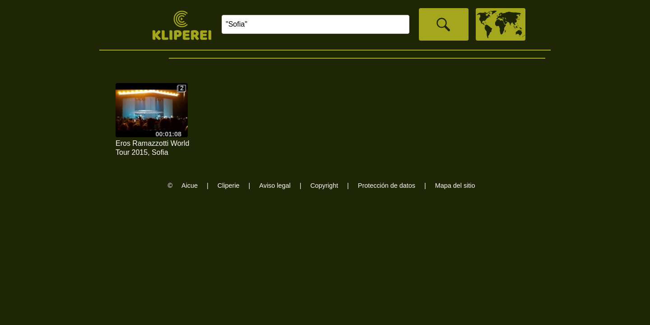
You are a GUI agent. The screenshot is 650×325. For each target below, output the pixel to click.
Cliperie (229, 185)
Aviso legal (274, 185)
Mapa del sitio (455, 185)
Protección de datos (386, 185)
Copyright (324, 185)
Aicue (189, 185)
